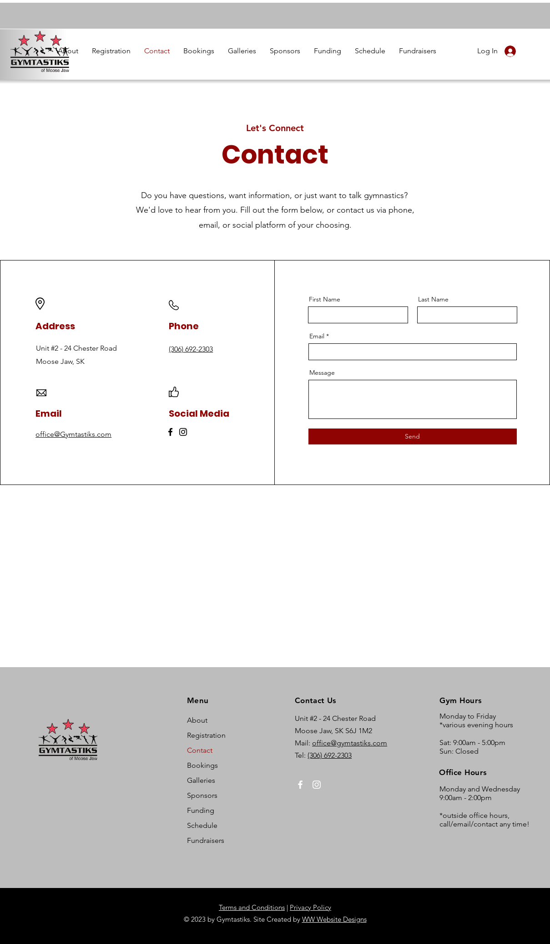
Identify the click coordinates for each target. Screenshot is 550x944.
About (197, 720)
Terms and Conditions (252, 907)
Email (316, 336)
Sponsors (202, 795)
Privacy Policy (310, 907)
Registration (206, 735)
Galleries (201, 780)
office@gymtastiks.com (349, 743)
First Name (324, 299)
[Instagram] (183, 432)
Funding (200, 810)
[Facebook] (170, 432)
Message (322, 372)
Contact (199, 750)
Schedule (202, 825)
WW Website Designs (334, 919)
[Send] (412, 436)
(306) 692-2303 (330, 755)
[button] (68, 51)
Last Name (433, 299)
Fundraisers (205, 840)
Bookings (202, 765)
